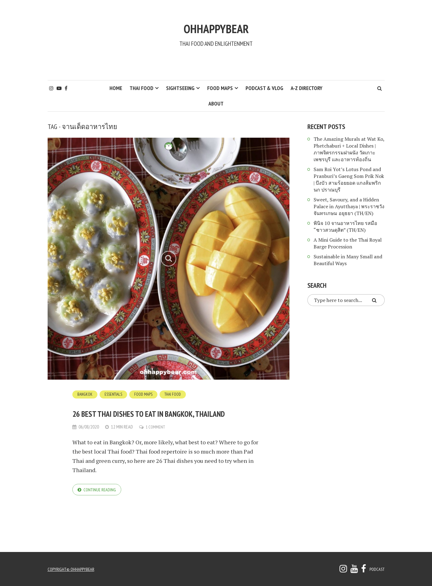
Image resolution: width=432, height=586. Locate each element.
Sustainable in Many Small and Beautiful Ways (348, 260)
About (216, 103)
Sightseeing (180, 88)
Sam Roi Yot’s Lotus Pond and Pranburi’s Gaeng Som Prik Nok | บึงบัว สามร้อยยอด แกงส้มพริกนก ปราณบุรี (349, 179)
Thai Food (141, 88)
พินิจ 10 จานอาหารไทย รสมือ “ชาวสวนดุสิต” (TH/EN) (345, 226)
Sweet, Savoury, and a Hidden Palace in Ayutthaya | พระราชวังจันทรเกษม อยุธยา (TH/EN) (349, 206)
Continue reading (101, 506)
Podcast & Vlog (264, 88)
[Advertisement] (216, 64)
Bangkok (85, 394)
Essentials (114, 394)
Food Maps (220, 88)
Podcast (376, 569)
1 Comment (156, 443)
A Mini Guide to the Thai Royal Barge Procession (348, 243)
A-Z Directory (307, 88)
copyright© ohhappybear (73, 569)
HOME (115, 88)
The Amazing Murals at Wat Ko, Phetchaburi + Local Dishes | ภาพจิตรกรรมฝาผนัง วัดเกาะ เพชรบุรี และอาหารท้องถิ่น (349, 149)
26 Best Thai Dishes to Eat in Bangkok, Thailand (157, 419)
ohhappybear (216, 24)
